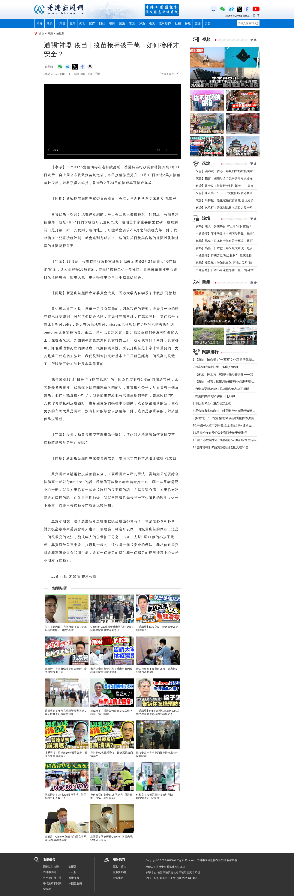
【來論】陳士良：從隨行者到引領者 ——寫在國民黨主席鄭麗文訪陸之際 (241, 185)
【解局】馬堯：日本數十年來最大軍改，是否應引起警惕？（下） (236, 240)
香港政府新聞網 (52, 883)
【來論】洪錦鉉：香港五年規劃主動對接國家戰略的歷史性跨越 (235, 171)
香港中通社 (119, 866)
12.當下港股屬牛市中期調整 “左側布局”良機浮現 (225, 440)
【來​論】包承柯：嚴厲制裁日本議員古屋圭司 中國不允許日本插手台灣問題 (242, 207)
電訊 (132, 23)
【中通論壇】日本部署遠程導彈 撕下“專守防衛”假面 (228, 270)
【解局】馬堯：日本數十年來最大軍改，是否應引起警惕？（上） (236, 248)
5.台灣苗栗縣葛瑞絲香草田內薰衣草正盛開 (221, 388)
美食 (208, 23)
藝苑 (188, 23)
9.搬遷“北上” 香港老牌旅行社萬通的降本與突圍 (225, 418)
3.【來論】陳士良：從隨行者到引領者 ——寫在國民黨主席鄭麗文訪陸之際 (242, 374)
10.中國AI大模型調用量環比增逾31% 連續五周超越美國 (230, 425)
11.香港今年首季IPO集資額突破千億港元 (220, 432)
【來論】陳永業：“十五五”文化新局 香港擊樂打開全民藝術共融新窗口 (239, 193)
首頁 (41, 33)
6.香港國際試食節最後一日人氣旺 (215, 396)
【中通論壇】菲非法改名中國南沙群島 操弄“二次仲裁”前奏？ (234, 233)
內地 (82, 23)
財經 (102, 23)
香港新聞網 (119, 872)
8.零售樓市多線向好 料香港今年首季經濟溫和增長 (227, 410)
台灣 (72, 23)
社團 (178, 23)
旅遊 (198, 23)
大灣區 (60, 23)
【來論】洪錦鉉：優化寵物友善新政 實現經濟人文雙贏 (229, 200)
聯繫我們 (118, 877)
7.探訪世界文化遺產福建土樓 (212, 403)
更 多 (253, 40)
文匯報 (72, 866)
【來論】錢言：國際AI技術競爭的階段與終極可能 (226, 178)
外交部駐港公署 (52, 877)
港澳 (49, 23)
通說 (152, 23)
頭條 (40, 23)
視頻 (112, 23)
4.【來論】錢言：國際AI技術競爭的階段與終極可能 (227, 381)
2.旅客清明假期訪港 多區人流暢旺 (216, 367)
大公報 (72, 872)
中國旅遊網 (75, 883)
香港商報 (74, 877)
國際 (92, 23)
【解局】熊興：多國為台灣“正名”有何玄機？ (222, 226)
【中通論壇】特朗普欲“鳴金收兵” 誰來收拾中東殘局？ (230, 255)
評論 (142, 23)
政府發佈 (165, 23)
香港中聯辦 (49, 872)
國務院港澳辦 (51, 866)
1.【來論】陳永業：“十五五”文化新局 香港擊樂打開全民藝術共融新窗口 (240, 359)
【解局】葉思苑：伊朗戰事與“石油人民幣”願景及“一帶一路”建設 (235, 262)
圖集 (122, 23)
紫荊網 (47, 889)
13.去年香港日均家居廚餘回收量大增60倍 (220, 447)
